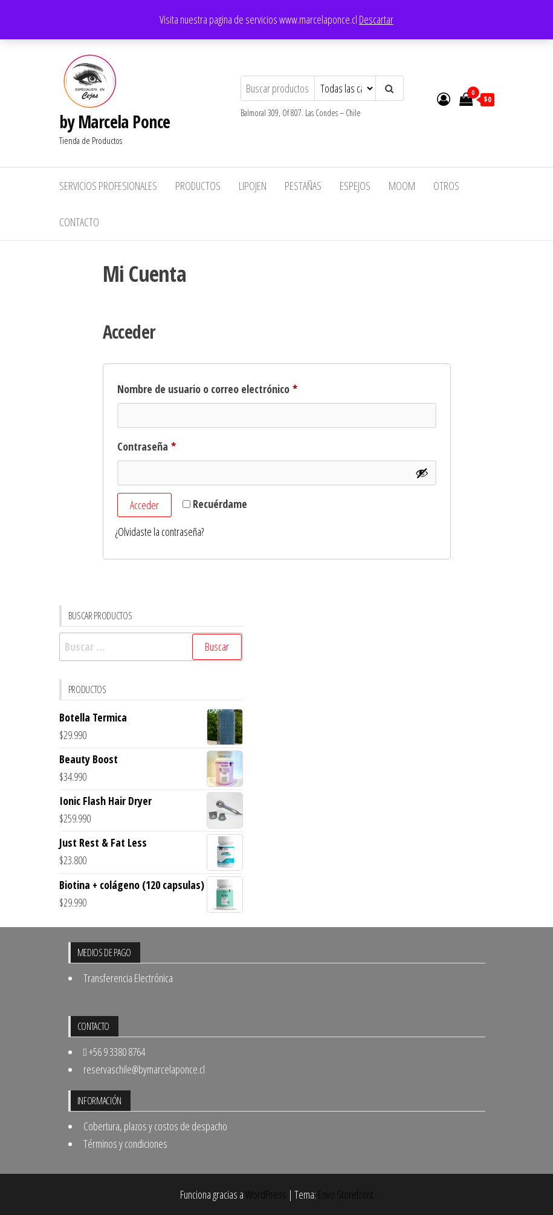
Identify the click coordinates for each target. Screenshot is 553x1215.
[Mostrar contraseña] (421, 473)
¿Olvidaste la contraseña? (159, 531)
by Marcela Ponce (114, 121)
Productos (198, 185)
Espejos (355, 185)
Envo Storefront (346, 1194)
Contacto (79, 222)
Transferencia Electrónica (128, 978)
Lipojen (253, 185)
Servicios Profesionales (108, 185)
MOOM (402, 185)
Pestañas (303, 185)
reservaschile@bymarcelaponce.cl (144, 1069)
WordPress (265, 1194)
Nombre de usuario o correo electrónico (231, 387)
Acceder (144, 505)
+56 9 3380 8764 (114, 1051)
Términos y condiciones (125, 1143)
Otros (446, 185)
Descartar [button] (376, 19)
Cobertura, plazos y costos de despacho (155, 1126)
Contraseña (171, 444)
